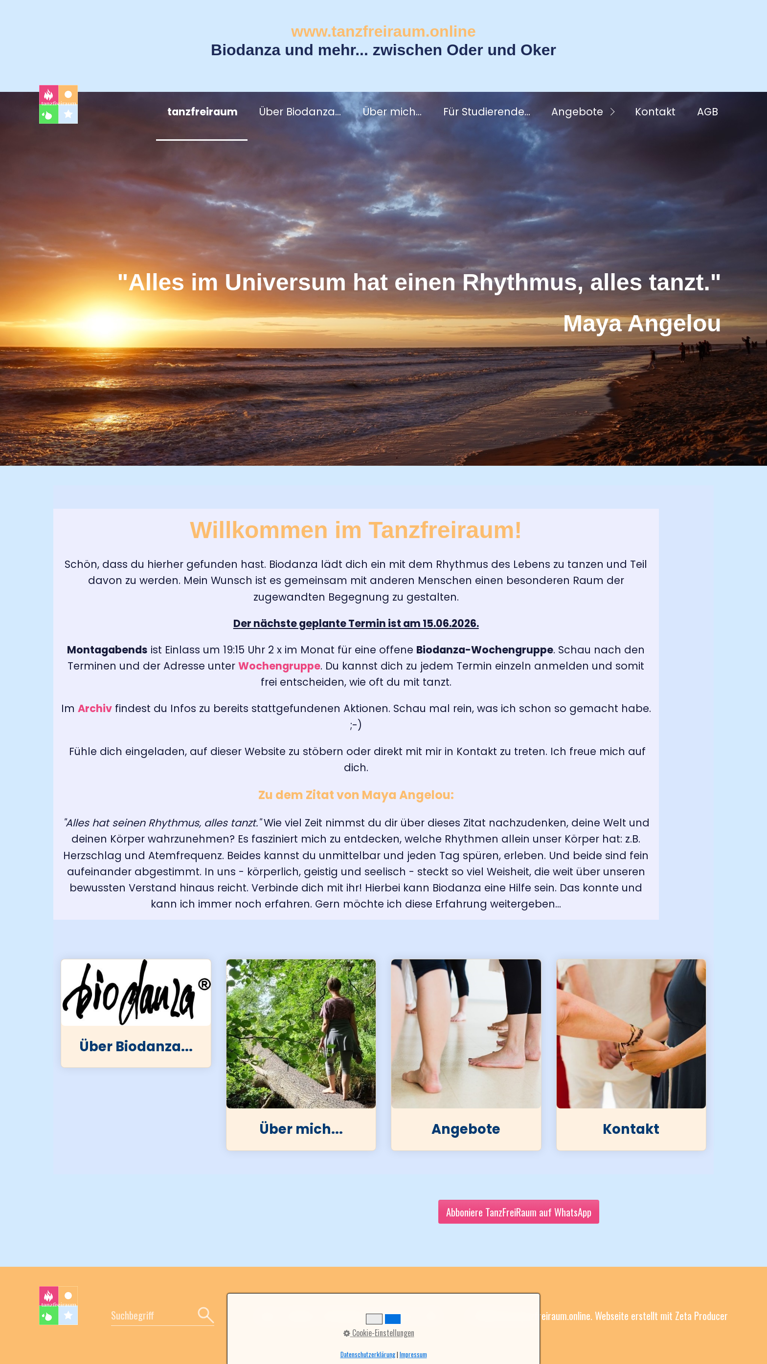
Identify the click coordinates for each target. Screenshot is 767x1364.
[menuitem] (202, 113)
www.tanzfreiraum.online (383, 31)
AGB (707, 112)
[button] (518, 1212)
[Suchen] (204, 1315)
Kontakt (655, 112)
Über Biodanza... (300, 112)
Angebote (577, 112)
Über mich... (392, 112)
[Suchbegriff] (163, 1315)
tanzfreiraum (202, 112)
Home (267, 1315)
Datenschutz (345, 1315)
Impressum (396, 1315)
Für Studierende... (486, 112)
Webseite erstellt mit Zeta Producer (661, 1315)
